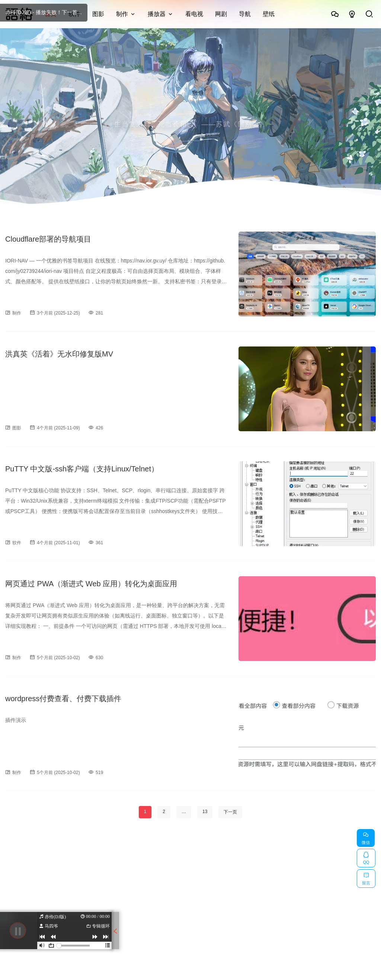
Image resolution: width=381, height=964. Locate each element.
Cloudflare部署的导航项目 (48, 239)
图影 (98, 14)
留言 (366, 877)
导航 (245, 14)
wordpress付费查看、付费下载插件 (63, 698)
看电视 (194, 14)
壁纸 (269, 14)
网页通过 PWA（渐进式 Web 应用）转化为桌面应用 (91, 584)
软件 (74, 14)
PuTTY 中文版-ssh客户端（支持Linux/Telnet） (82, 469)
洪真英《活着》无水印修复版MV (59, 354)
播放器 (157, 14)
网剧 (221, 14)
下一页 (230, 812)
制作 (122, 14)
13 (204, 811)
